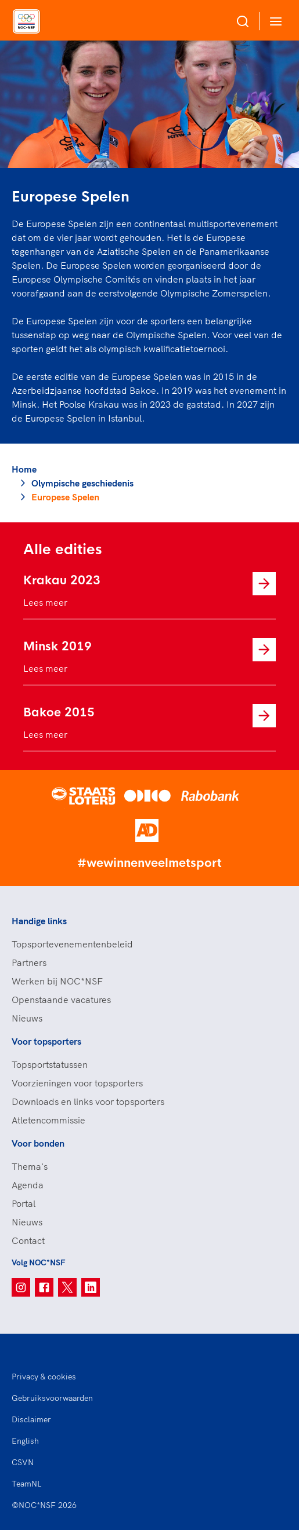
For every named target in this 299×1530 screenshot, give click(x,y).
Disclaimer (31, 1419)
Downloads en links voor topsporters (88, 1101)
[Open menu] (273, 21)
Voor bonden (38, 1143)
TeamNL (27, 1483)
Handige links (39, 921)
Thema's (30, 1166)
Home (24, 469)
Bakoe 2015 (59, 712)
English (25, 1441)
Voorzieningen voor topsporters (77, 1083)
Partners (29, 962)
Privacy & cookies (44, 1376)
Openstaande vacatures (61, 999)
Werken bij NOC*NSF (57, 981)
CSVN (23, 1462)
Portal (23, 1203)
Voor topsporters (46, 1041)
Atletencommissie (48, 1120)
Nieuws (27, 1018)
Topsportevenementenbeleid (72, 944)
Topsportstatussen (50, 1064)
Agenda (28, 1185)
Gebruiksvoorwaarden (52, 1398)
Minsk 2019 (57, 646)
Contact (28, 1240)
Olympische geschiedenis (82, 483)
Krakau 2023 (61, 580)
